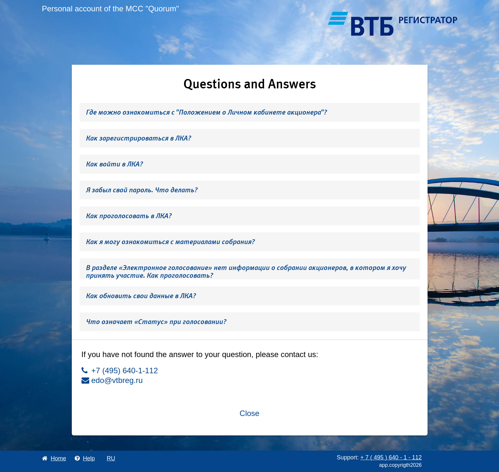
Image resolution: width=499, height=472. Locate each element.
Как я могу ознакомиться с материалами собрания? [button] (170, 242)
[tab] (250, 112)
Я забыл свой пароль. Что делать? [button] (142, 190)
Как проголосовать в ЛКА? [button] (129, 216)
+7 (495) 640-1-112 (119, 370)
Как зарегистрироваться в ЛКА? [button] (138, 138)
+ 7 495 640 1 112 (391, 457)
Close (249, 413)
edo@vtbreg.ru (112, 380)
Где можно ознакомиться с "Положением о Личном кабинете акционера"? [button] (206, 112)
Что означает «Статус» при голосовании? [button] (156, 322)
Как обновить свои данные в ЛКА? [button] (141, 296)
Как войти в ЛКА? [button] (114, 164)
